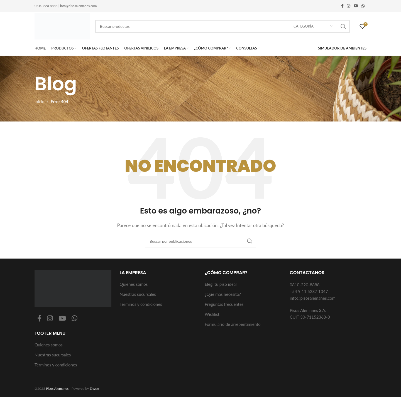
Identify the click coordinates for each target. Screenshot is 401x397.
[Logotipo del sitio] (62, 25)
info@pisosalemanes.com (78, 6)
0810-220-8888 (305, 284)
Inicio (39, 101)
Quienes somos (49, 344)
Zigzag (94, 388)
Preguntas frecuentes (224, 304)
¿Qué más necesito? (223, 294)
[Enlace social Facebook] (342, 6)
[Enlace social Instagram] (348, 6)
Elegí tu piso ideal (221, 284)
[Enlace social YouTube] (356, 6)
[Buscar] (222, 26)
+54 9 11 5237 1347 (309, 291)
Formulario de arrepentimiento (233, 324)
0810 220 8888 (46, 6)
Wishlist (212, 314)
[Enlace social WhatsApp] (363, 6)
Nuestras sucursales (53, 354)
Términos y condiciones (56, 364)
